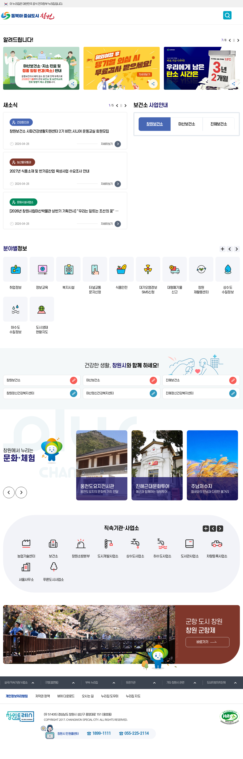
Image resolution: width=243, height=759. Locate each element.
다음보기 (238, 40)
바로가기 (202, 652)
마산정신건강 (121, 393)
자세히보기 (111, 144)
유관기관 (128, 693)
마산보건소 (186, 124)
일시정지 (234, 40)
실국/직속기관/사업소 (14, 693)
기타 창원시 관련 (173, 693)
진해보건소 (218, 124)
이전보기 (230, 40)
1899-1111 (101, 744)
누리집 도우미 (109, 707)
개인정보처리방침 (17, 707)
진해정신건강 (201, 393)
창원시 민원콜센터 (68, 744)
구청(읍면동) (49, 693)
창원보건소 (154, 124)
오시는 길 (88, 707)
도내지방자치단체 (214, 693)
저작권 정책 (42, 707)
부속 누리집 (89, 693)
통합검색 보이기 (227, 15)
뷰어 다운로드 (65, 707)
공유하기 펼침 (72, 83)
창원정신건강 (41, 393)
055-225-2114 (136, 744)
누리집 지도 (133, 707)
